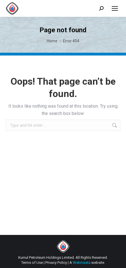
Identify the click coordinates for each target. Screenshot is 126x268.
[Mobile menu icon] (114, 8)
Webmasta (81, 262)
